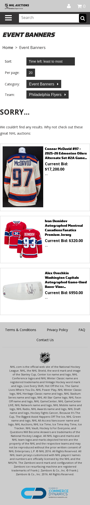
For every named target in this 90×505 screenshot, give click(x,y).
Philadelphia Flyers (46, 95)
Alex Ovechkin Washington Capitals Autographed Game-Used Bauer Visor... (66, 280)
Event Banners (42, 84)
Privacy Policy (57, 329)
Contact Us (45, 340)
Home (7, 47)
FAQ (81, 329)
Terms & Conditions (20, 329)
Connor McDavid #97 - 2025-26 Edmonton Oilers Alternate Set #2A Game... (66, 153)
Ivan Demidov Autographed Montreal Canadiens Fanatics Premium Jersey (64, 228)
